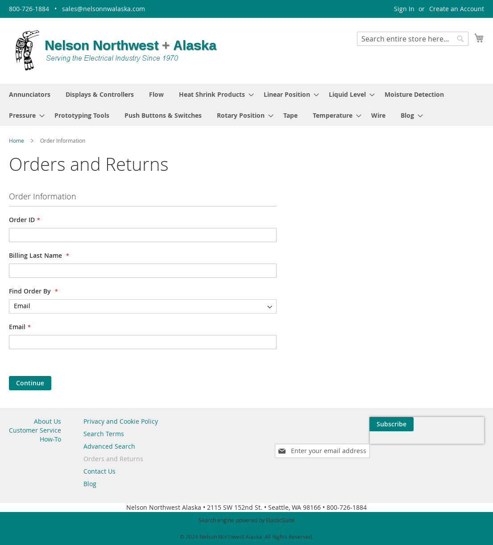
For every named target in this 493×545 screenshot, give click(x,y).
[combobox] (412, 39)
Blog (89, 483)
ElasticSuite (280, 520)
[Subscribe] (462, 424)
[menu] (246, 105)
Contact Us (99, 471)
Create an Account (456, 8)
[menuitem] (30, 94)
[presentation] (399, 444)
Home (17, 140)
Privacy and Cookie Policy (120, 421)
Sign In (404, 8)
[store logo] (116, 50)
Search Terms (103, 433)
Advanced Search (109, 446)
